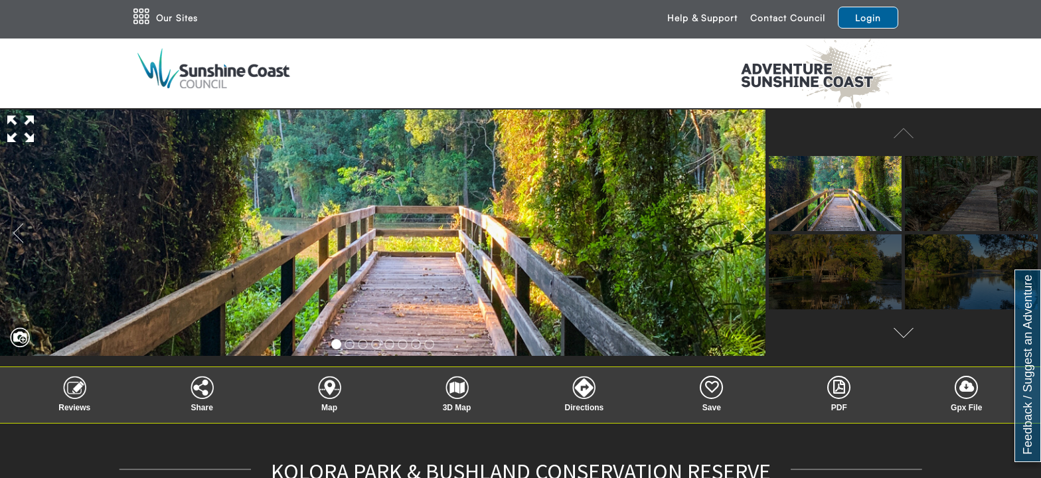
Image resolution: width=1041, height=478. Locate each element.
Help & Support (702, 17)
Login (868, 17)
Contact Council (787, 17)
